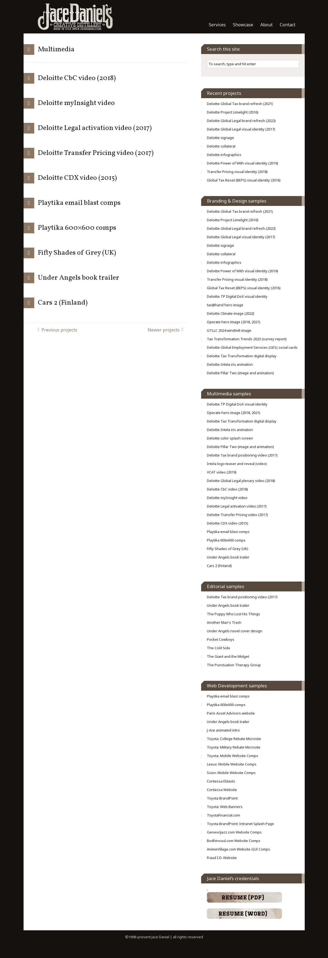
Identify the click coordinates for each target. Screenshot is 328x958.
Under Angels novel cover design (234, 630)
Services (217, 25)
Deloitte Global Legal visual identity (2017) (241, 129)
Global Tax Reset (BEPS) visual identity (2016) (244, 180)
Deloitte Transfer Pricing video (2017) (96, 153)
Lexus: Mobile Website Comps (231, 764)
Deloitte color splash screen (230, 438)
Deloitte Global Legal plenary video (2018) (241, 480)
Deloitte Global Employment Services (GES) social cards (252, 347)
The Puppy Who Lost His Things (233, 613)
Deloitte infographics (224, 154)
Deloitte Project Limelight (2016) (232, 112)
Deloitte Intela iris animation (230, 364)
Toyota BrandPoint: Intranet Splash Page (240, 823)
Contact (287, 25)
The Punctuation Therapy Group (234, 664)
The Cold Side (218, 647)
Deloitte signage (220, 137)
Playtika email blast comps (79, 203)
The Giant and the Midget (228, 656)
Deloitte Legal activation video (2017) (95, 128)
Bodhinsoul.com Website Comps (233, 840)
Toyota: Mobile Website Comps (232, 755)
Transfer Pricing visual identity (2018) (237, 171)
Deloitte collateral (221, 146)
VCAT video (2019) (221, 472)
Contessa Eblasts (221, 781)
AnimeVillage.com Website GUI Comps (238, 849)
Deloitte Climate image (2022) (230, 313)
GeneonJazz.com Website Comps (234, 832)
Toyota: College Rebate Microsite (234, 738)
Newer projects (163, 330)
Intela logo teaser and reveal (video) (237, 463)
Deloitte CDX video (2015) (77, 178)
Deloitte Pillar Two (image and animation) (240, 372)
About (266, 25)
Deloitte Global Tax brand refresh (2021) (240, 103)
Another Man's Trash (224, 622)
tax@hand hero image (225, 304)
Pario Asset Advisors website (231, 713)
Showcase (243, 25)
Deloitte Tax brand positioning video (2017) (242, 455)
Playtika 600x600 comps (226, 540)
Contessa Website (222, 789)
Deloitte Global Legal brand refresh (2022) (241, 120)
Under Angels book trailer (78, 278)
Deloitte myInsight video (76, 103)
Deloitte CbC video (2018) (77, 78)
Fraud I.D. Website (222, 857)
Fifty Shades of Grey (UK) (77, 253)
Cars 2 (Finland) (63, 303)
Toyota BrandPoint (222, 798)
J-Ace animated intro (223, 730)
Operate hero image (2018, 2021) (233, 321)
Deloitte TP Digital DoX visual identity (237, 296)
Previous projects (59, 330)
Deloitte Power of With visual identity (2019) (242, 163)
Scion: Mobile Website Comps (231, 772)
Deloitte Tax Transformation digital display (241, 355)
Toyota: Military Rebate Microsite (233, 747)
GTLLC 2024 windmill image (229, 330)
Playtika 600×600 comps (77, 228)
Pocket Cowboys (220, 639)
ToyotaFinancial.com (223, 815)
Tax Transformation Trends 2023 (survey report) (247, 338)
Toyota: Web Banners (225, 806)
